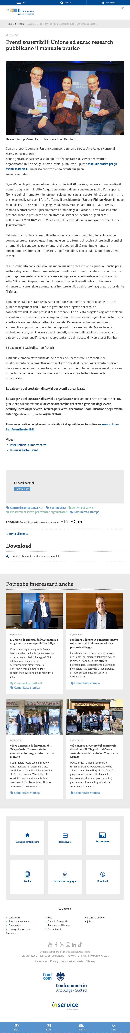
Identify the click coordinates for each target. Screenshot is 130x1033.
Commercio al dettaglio (26, 683)
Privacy (54, 961)
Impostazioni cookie (72, 961)
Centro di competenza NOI (24, 508)
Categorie (19, 23)
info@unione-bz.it (98, 955)
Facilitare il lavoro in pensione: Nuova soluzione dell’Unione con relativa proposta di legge (94, 643)
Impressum (41, 961)
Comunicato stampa (84, 512)
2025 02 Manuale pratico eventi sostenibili (36, 556)
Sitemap (90, 961)
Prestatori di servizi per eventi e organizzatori (36, 512)
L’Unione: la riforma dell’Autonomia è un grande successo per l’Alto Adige (34, 641)
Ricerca (68, 3)
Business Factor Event (24, 450)
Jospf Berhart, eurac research (28, 445)
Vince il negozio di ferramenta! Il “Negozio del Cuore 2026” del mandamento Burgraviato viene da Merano (32, 751)
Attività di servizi (81, 508)
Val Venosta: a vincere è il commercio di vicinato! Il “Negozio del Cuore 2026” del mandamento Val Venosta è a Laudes (94, 751)
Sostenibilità (22, 489)
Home (9, 23)
